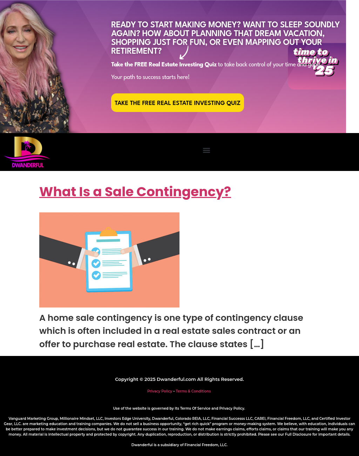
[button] (206, 150)
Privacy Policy (159, 391)
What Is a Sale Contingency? (135, 192)
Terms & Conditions (193, 391)
